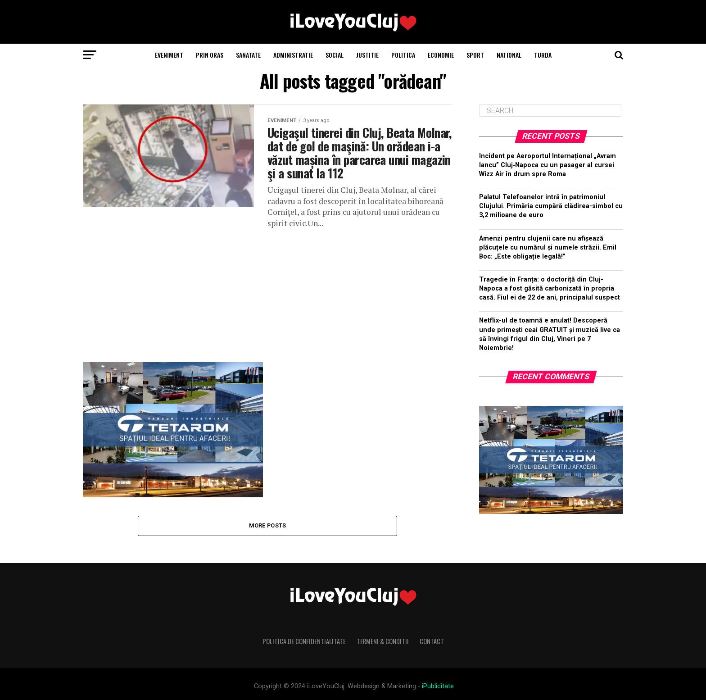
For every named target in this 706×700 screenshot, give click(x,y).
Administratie (293, 54)
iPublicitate (438, 686)
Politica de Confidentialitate (304, 641)
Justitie (367, 54)
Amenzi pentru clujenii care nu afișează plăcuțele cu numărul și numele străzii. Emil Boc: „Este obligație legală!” (547, 247)
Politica (403, 54)
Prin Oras (209, 54)
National (509, 54)
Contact (432, 641)
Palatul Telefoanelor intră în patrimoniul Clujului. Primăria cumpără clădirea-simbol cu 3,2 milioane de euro (551, 206)
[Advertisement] (267, 292)
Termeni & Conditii (383, 641)
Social (335, 54)
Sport (475, 54)
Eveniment (169, 54)
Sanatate (248, 54)
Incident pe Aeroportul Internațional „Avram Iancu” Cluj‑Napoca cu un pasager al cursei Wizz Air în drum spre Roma (547, 165)
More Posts (267, 525)
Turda (543, 54)
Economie (441, 54)
